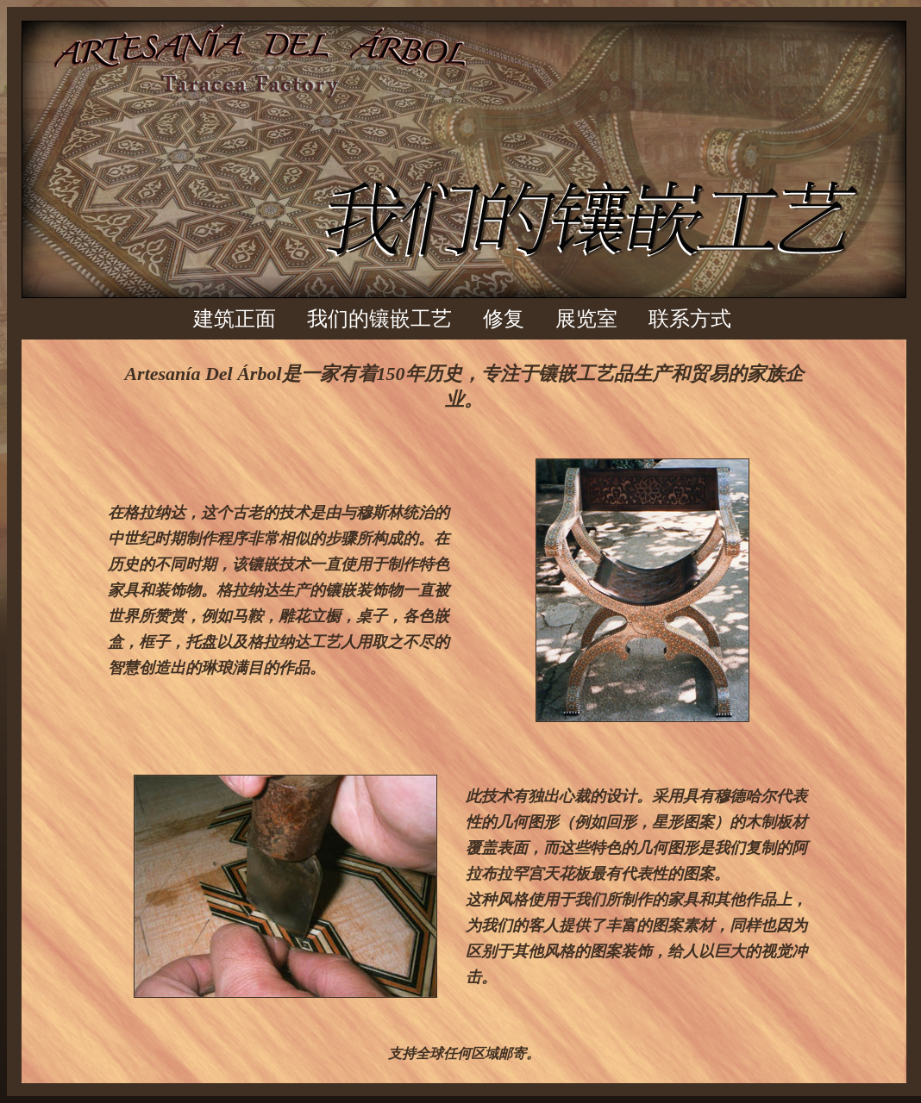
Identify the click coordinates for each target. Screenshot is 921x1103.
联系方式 (689, 319)
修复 (503, 319)
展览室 (586, 319)
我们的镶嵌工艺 (379, 319)
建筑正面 (234, 319)
